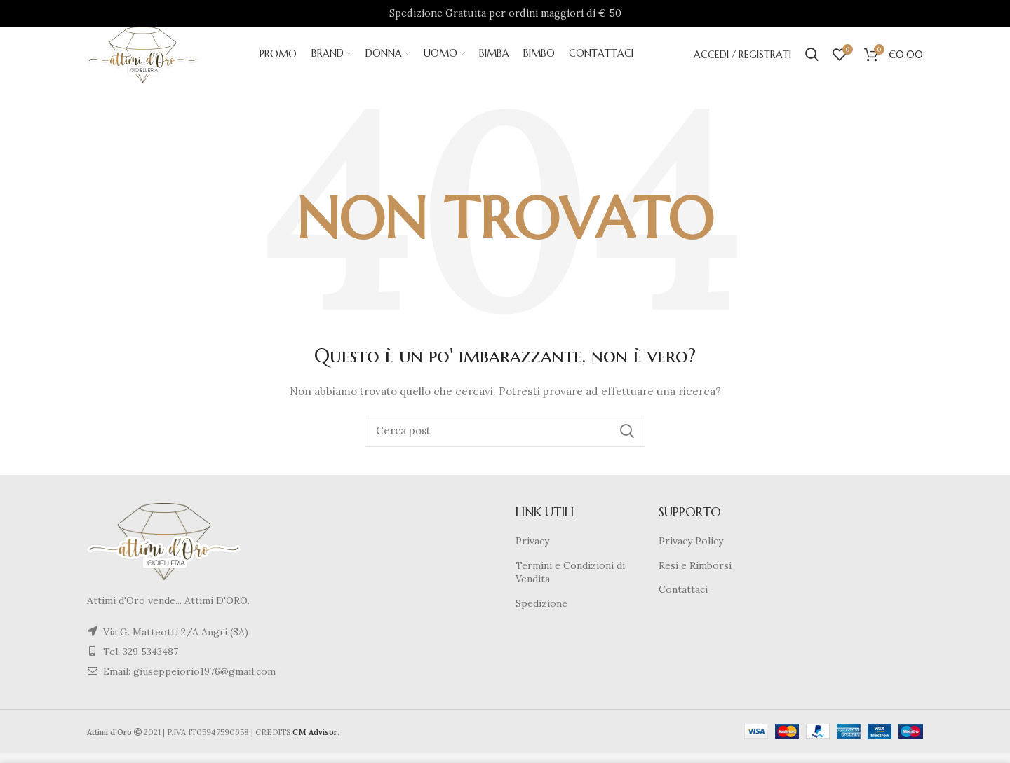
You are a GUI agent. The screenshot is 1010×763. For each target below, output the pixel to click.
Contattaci (683, 599)
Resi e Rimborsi (695, 575)
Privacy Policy (691, 550)
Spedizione (541, 613)
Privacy (532, 550)
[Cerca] (505, 441)
